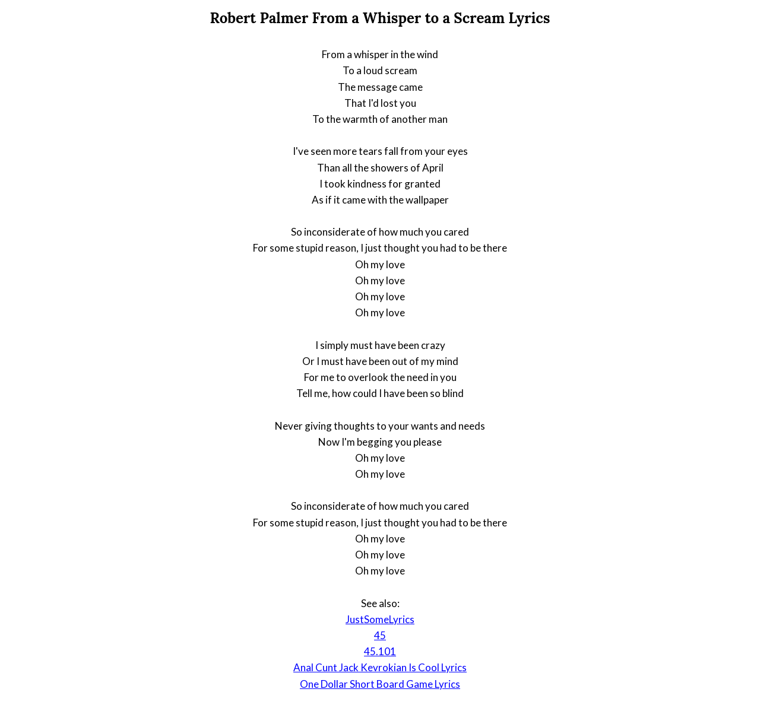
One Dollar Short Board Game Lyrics (380, 684)
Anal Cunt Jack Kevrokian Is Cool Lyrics (380, 667)
